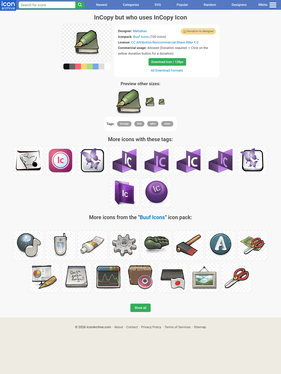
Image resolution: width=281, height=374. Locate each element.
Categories (131, 5)
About (118, 327)
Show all (140, 308)
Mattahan (140, 31)
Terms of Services (178, 327)
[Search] (79, 5)
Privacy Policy (151, 327)
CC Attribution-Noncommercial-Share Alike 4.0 (164, 42)
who (153, 123)
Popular (182, 5)
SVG (158, 5)
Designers (239, 5)
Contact (132, 327)
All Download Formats (167, 70)
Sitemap (200, 327)
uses (167, 123)
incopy (124, 123)
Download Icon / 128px (167, 62)
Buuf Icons (141, 37)
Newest (101, 5)
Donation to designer (200, 31)
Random (210, 5)
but (139, 123)
